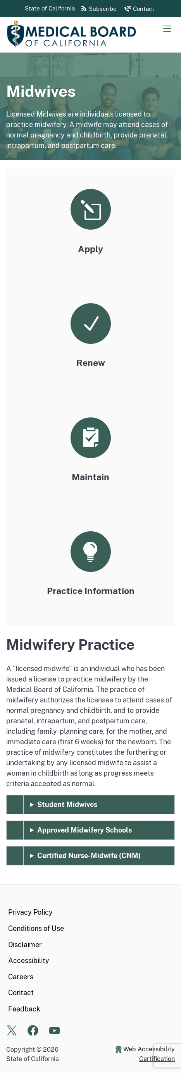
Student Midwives (67, 804)
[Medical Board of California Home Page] (83, 34)
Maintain (90, 477)
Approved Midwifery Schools (84, 830)
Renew (90, 362)
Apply (90, 249)
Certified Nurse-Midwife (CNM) (89, 856)
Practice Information (90, 590)
